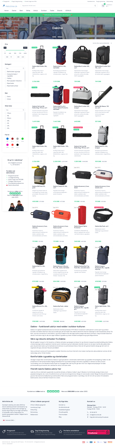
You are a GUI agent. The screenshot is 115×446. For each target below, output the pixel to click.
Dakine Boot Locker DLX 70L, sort (102, 67)
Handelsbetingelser (64, 410)
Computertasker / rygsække (12, 75)
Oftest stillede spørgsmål (38, 405)
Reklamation (34, 414)
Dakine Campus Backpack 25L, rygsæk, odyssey (102, 268)
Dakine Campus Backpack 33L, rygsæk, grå (81, 308)
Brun (12, 141)
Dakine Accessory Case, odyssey (39, 227)
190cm (9, 118)
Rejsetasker (10, 83)
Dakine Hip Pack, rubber (60, 306)
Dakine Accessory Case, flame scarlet (60, 227)
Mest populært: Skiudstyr (14, 81)
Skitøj (28, 10)
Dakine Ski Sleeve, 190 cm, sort (102, 107)
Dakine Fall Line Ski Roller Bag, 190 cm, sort (81, 147)
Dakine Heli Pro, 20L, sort (38, 267)
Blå (7, 141)
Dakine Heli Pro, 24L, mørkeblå (59, 67)
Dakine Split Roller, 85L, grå (39, 67)
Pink (7, 147)
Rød (13, 147)
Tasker (52, 10)
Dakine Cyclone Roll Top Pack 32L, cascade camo (82, 267)
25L (8, 128)
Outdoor (44, 10)
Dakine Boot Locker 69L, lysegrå (82, 107)
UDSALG (68, 10)
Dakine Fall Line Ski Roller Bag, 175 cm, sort (39, 107)
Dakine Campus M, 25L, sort (60, 187)
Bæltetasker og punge (13, 71)
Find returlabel (63, 414)
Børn (21, 10)
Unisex (9, 99)
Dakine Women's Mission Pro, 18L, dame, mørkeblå (61, 267)
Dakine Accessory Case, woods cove (102, 187)
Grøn (22, 141)
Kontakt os (62, 405)
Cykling (9, 78)
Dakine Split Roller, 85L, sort (39, 147)
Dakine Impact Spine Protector (80, 227)
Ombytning (34, 410)
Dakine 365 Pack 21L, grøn (38, 187)
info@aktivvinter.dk (94, 415)
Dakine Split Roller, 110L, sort (61, 147)
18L (8, 116)
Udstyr (35, 10)
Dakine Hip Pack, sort (101, 226)
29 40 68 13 (92, 412)
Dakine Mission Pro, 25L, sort (40, 307)
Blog (60, 417)
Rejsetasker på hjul (12, 86)
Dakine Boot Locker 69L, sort (82, 67)
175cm (9, 113)
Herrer (6, 10)
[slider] (5, 50)
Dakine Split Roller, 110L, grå (103, 307)
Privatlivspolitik (63, 412)
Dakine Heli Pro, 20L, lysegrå (101, 147)
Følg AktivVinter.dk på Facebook (97, 417)
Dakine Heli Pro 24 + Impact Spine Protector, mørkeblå (60, 108)
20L (8, 121)
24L (8, 126)
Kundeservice (91, 1)
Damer (14, 10)
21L (8, 123)
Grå (18, 141)
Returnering (110, 1)
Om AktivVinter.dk (64, 407)
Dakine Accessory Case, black (81, 187)
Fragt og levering (100, 1)
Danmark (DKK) (8, 420)
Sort (17, 147)
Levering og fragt (36, 407)
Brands (59, 10)
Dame (9, 96)
